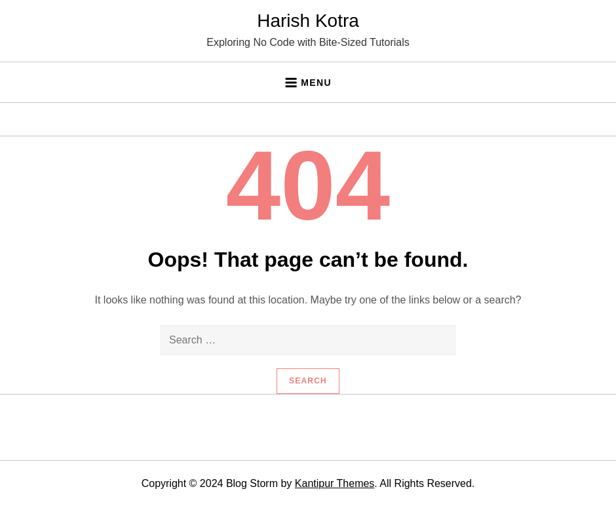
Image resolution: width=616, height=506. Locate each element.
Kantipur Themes (335, 483)
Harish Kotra (308, 20)
